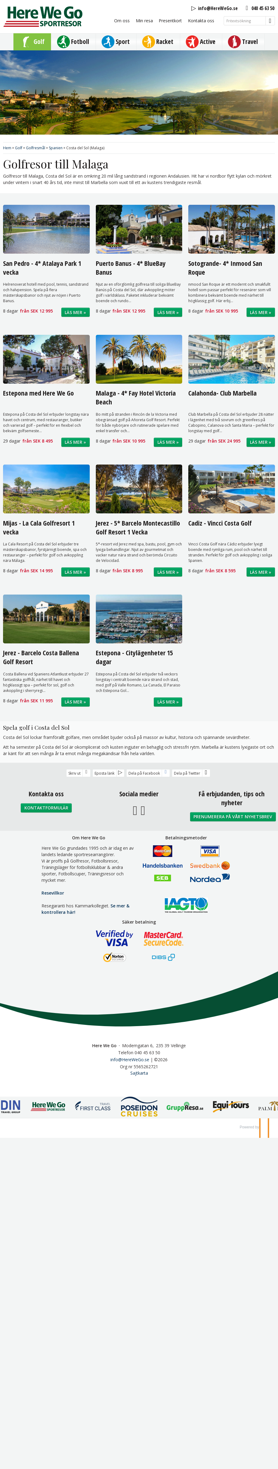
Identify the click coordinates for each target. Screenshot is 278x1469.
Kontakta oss (201, 21)
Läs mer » (75, 312)
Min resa (144, 21)
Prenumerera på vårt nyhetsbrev (232, 817)
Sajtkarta (139, 1073)
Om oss (122, 21)
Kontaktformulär (46, 808)
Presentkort (170, 21)
